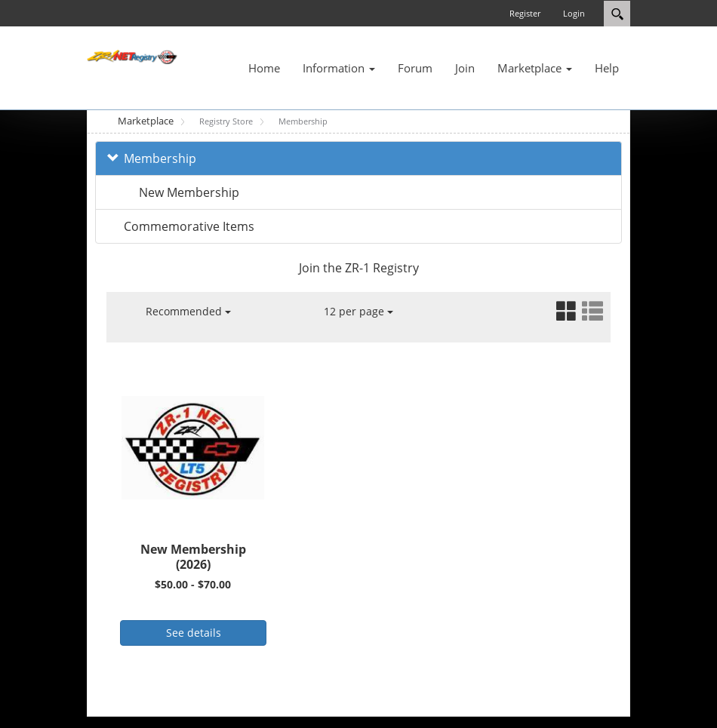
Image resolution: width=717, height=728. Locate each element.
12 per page (358, 311)
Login (574, 13)
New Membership (189, 192)
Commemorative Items (189, 226)
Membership (160, 158)
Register (524, 13)
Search (617, 13)
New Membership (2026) (193, 557)
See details (193, 632)
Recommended (188, 311)
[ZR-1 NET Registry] (132, 56)
